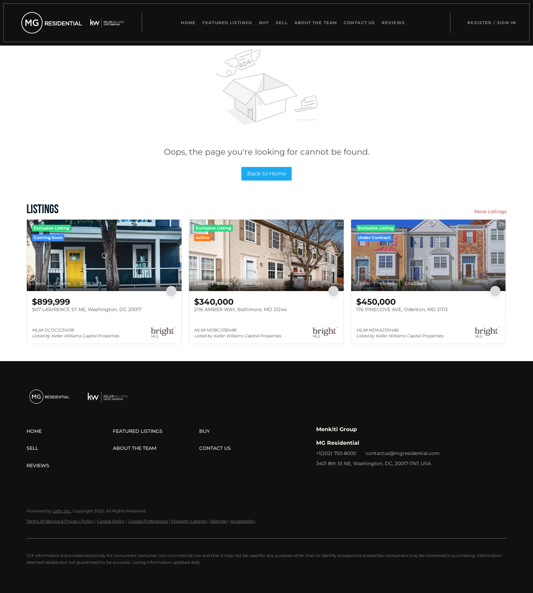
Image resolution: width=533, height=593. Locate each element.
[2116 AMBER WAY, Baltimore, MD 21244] (266, 255)
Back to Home (266, 173)
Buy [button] (264, 22)
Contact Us (359, 22)
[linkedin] (335, 479)
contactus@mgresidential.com (403, 453)
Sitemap (218, 521)
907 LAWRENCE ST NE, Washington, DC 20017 (86, 309)
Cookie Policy (111, 521)
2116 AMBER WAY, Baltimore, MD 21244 (240, 309)
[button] (50, 22)
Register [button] (479, 22)
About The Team (315, 22)
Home (188, 22)
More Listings (490, 211)
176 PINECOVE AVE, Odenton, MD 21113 (402, 309)
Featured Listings (227, 22)
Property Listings (188, 521)
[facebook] (321, 479)
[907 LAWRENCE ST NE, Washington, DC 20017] (104, 255)
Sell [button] (281, 22)
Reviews (393, 22)
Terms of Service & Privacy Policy (60, 521)
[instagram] (362, 479)
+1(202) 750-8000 (336, 453)
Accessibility (242, 521)
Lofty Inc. (61, 510)
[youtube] (376, 479)
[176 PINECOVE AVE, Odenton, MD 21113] (428, 255)
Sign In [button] (506, 22)
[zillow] (348, 479)
